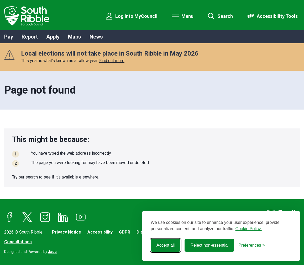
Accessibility (100, 232)
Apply (53, 37)
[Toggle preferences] (251, 245)
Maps (74, 37)
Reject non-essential (209, 245)
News (96, 37)
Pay (8, 37)
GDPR (124, 232)
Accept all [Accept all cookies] (165, 245)
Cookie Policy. (248, 228)
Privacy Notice (66, 232)
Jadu (52, 252)
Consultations (18, 241)
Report (30, 37)
